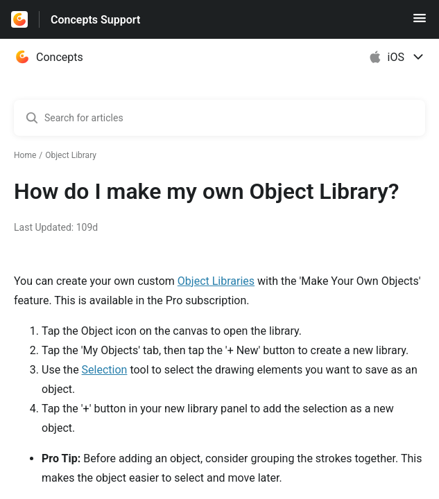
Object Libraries (216, 281)
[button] (419, 22)
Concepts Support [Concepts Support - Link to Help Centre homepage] (95, 19)
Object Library (70, 155)
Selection (105, 369)
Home (25, 155)
